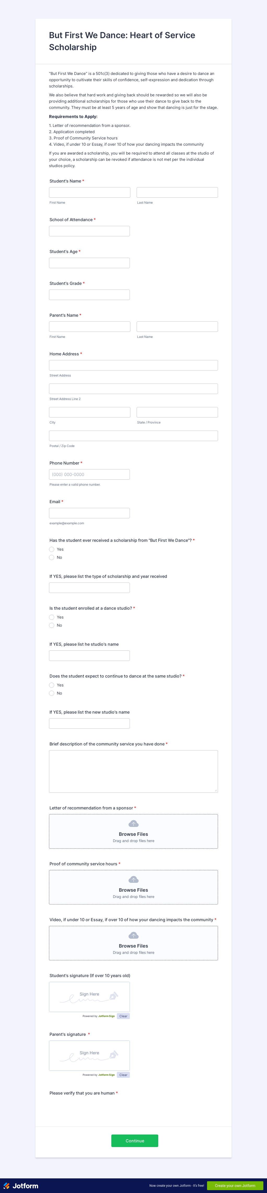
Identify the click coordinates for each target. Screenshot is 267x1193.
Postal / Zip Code (62, 446)
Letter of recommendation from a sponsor (93, 807)
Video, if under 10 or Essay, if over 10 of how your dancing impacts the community (133, 919)
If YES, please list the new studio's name (90, 712)
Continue (135, 1140)
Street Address (60, 375)
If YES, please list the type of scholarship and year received (108, 576)
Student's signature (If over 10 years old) (90, 975)
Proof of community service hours (85, 863)
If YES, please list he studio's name (84, 644)
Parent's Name (65, 315)
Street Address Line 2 (65, 399)
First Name (57, 202)
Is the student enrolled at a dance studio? (92, 608)
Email (56, 501)
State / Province (149, 422)
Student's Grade (67, 283)
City (53, 422)
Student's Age (65, 251)
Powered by (99, 1016)
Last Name (145, 202)
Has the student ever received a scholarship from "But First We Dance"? (122, 540)
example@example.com (67, 523)
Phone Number (66, 463)
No (59, 557)
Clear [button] (123, 1016)
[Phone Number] (89, 474)
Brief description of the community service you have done (109, 744)
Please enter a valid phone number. (75, 484)
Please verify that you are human (84, 1093)
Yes (60, 549)
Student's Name (67, 181)
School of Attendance (73, 219)
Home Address (66, 353)
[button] (133, 831)
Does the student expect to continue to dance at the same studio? (117, 676)
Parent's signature (70, 1034)
